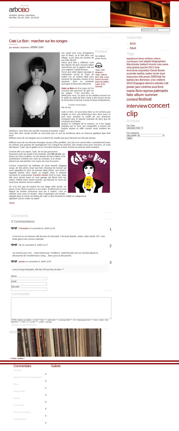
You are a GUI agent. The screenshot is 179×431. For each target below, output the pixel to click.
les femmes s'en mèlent (150, 79)
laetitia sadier (144, 73)
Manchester (133, 64)
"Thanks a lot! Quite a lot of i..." (26, 392)
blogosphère (159, 61)
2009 (154, 76)
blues (141, 58)
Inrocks (152, 64)
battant (144, 64)
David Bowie (157, 70)
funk (157, 67)
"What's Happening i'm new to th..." (28, 385)
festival (145, 99)
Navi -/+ (165, 2)
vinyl (129, 67)
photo (146, 76)
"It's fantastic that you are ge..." (26, 427)
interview (137, 106)
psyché (144, 67)
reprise (148, 91)
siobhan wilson (153, 58)
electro (149, 83)
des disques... (100, 71)
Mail (131, 48)
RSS (131, 43)
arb (19, 9)
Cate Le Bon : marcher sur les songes (38, 41)
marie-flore (134, 91)
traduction (132, 76)
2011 (151, 67)
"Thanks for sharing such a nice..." (28, 413)
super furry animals (100, 85)
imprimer (25, 47)
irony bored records (102, 78)
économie (132, 70)
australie (131, 73)
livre (160, 87)
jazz (138, 87)
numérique (132, 61)
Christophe (24, 228)
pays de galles (102, 81)
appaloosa (132, 58)
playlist (147, 61)
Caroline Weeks (40, 175)
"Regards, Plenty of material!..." (27, 378)
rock (141, 61)
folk (101, 77)
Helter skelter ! (18, 362)
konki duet (159, 73)
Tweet (12, 203)
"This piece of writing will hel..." (26, 420)
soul (154, 87)
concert (159, 105)
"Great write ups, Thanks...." (25, 406)
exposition (144, 70)
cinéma (146, 87)
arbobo (16, 47)
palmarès (161, 91)
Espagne (139, 83)
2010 (130, 83)
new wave (162, 64)
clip (132, 113)
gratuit (135, 67)
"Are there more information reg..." (28, 399)
